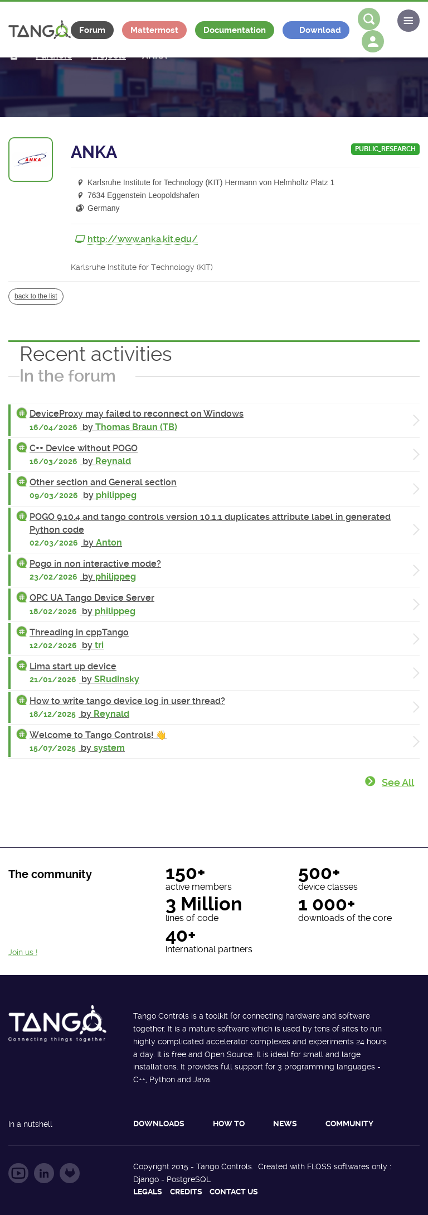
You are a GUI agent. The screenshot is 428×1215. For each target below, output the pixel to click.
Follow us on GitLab (70, 1173)
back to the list (35, 296)
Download (320, 30)
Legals (147, 1191)
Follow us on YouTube (18, 1173)
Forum (92, 30)
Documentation (234, 30)
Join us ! (22, 952)
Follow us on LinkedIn (44, 1173)
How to (229, 1123)
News (285, 1123)
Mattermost (154, 30)
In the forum (68, 375)
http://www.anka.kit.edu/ (142, 239)
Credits (186, 1191)
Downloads (158, 1123)
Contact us (234, 1191)
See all (398, 782)
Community (349, 1123)
